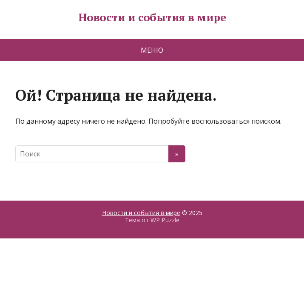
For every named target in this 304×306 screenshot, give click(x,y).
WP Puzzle (165, 220)
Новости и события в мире (152, 17)
